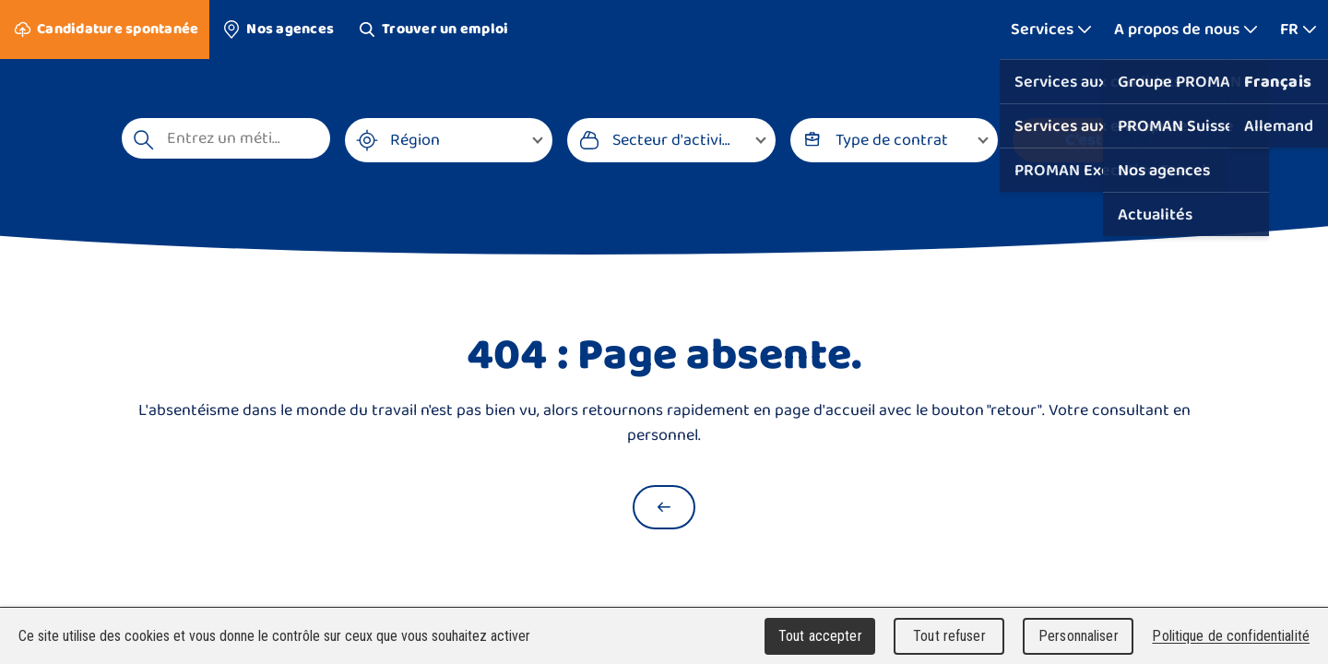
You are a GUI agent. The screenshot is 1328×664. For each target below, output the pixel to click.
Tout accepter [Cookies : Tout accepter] (820, 636)
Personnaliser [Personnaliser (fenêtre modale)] (1078, 636)
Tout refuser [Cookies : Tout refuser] (949, 636)
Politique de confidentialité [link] (1231, 636)
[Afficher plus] (1051, 29)
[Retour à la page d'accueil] (664, 507)
